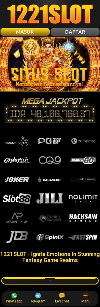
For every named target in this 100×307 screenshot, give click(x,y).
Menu (85, 298)
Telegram (38, 298)
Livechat (62, 298)
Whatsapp (14, 298)
